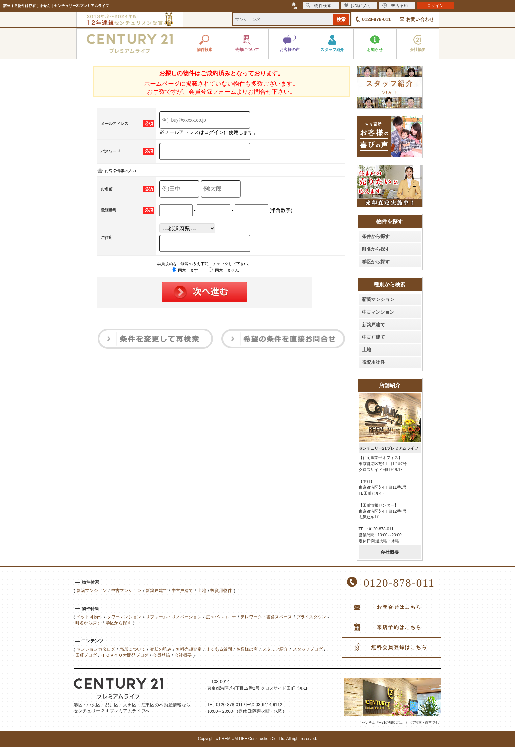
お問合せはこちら (399, 607)
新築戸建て (373, 324)
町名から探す (376, 249)
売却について (132, 649)
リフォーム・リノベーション (174, 616)
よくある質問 (219, 649)
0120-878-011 (376, 19)
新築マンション (378, 299)
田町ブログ (86, 655)
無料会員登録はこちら (399, 647)
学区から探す (376, 261)
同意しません (224, 270)
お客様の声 (247, 649)
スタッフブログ (308, 649)
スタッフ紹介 (275, 649)
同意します (185, 270)
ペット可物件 (89, 616)
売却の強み (161, 649)
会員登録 (161, 655)
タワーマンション (124, 616)
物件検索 (319, 5)
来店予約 (395, 5)
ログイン (435, 5)
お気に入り (358, 5)
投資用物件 (373, 362)
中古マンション (378, 312)
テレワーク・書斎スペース (266, 616)
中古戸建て (373, 337)
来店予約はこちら (399, 627)
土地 (366, 349)
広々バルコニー (221, 616)
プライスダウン (311, 616)
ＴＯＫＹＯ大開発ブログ (124, 655)
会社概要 (389, 552)
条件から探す (376, 236)
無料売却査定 (189, 649)
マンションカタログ (96, 649)
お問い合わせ (420, 19)
